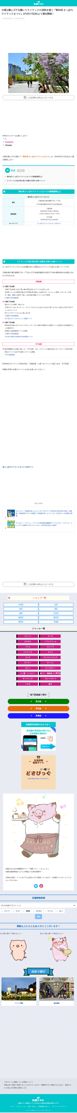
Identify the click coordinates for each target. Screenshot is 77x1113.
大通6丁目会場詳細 (12, 316)
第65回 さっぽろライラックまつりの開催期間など (25, 176)
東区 (21, 609)
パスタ (27, 684)
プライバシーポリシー (59, 1107)
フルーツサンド (50, 679)
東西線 (38, 709)
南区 (21, 613)
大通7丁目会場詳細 (12, 333)
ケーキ (50, 636)
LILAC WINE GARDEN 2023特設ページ (19, 336)
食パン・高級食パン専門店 (50, 674)
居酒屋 (28, 911)
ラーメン (50, 663)
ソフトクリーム (50, 642)
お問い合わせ (31, 1107)
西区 (56, 609)
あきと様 (43, 934)
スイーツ (27, 636)
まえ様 (2, 934)
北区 (56, 605)
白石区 (56, 613)
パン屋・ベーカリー (27, 674)
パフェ (27, 647)
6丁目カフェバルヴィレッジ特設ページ (19, 318)
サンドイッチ (28, 679)
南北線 (38, 702)
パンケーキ (27, 652)
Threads (8, 145)
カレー (27, 668)
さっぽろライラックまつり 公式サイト (49, 223)
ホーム (12, 1107)
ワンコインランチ (50, 658)
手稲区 (56, 622)
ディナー (27, 663)
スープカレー (50, 668)
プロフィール (21, 1107)
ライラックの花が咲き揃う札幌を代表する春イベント (26, 180)
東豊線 (38, 716)
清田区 (20, 622)
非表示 (21, 170)
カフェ (50, 652)
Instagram (9, 142)
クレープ (50, 647)
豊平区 (56, 618)
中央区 (20, 605)
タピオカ (27, 642)
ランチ (27, 658)
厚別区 (20, 618)
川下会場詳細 (10, 354)
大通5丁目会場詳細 (12, 298)
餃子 (50, 684)
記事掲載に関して (44, 1107)
